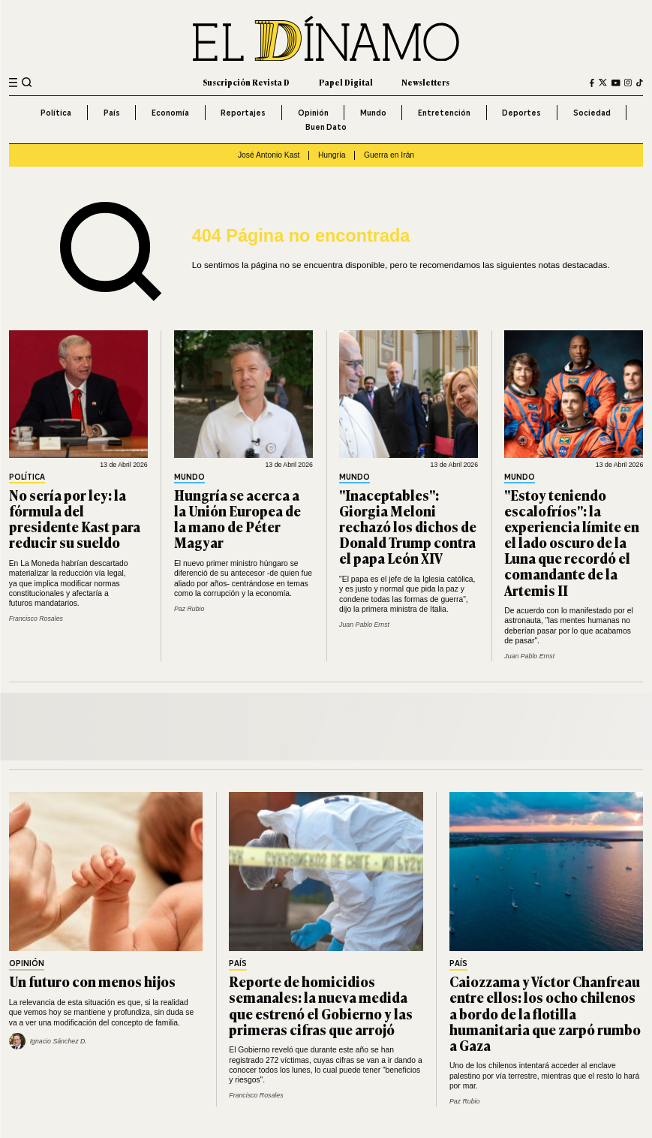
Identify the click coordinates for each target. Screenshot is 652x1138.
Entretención (444, 112)
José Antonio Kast (269, 155)
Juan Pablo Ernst (364, 624)
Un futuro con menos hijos (92, 981)
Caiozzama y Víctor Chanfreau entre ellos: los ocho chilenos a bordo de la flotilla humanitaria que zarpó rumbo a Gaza (545, 1012)
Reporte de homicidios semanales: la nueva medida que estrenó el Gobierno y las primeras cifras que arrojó (321, 1004)
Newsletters (425, 82)
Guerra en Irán (389, 155)
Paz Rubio (189, 609)
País (112, 112)
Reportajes (243, 112)
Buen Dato (326, 126)
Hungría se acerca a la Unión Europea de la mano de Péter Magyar (237, 518)
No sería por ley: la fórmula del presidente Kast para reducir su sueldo (74, 518)
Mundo (373, 112)
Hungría (332, 155)
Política (56, 112)
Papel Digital (346, 82)
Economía (170, 112)
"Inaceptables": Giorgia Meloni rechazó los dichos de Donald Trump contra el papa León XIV (407, 526)
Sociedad (592, 112)
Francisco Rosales (36, 618)
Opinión (313, 112)
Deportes (521, 112)
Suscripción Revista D (246, 82)
